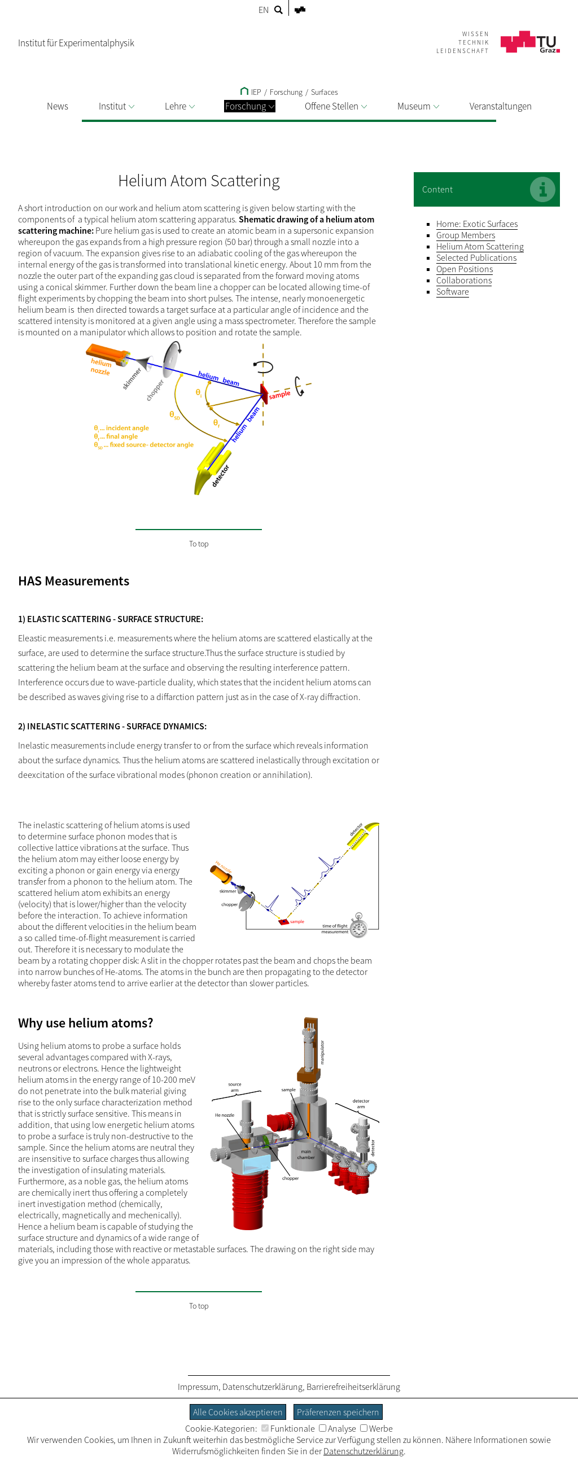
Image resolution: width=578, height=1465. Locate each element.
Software (452, 291)
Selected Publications (476, 257)
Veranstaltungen (501, 106)
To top (199, 544)
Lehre (180, 106)
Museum (418, 106)
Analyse (337, 1428)
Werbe (376, 1428)
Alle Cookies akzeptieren (238, 1412)
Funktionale (288, 1428)
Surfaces (324, 92)
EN (264, 9)
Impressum (198, 1386)
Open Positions (464, 268)
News (57, 106)
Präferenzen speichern (338, 1412)
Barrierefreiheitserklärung (353, 1386)
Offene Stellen (336, 106)
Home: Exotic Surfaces (477, 223)
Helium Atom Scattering (480, 246)
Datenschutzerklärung (262, 1386)
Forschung (249, 106)
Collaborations (464, 280)
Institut (116, 106)
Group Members (465, 234)
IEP (250, 92)
